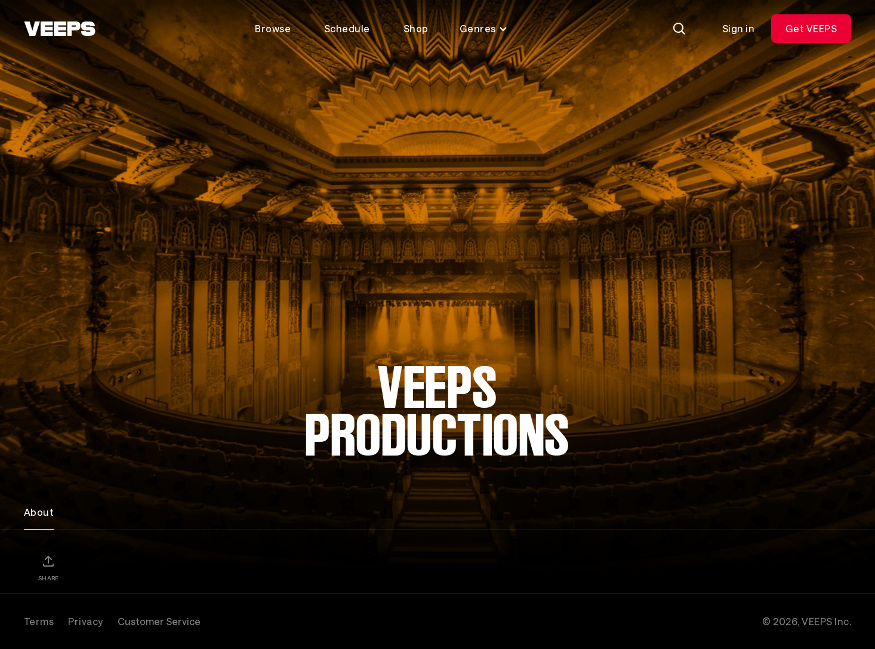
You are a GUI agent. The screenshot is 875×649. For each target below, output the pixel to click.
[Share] (48, 568)
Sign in (738, 28)
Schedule (347, 28)
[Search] (679, 28)
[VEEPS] (59, 28)
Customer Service (159, 621)
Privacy (85, 621)
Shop (416, 28)
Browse (273, 28)
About (39, 512)
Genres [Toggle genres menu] (484, 28)
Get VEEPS (811, 28)
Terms (39, 621)
